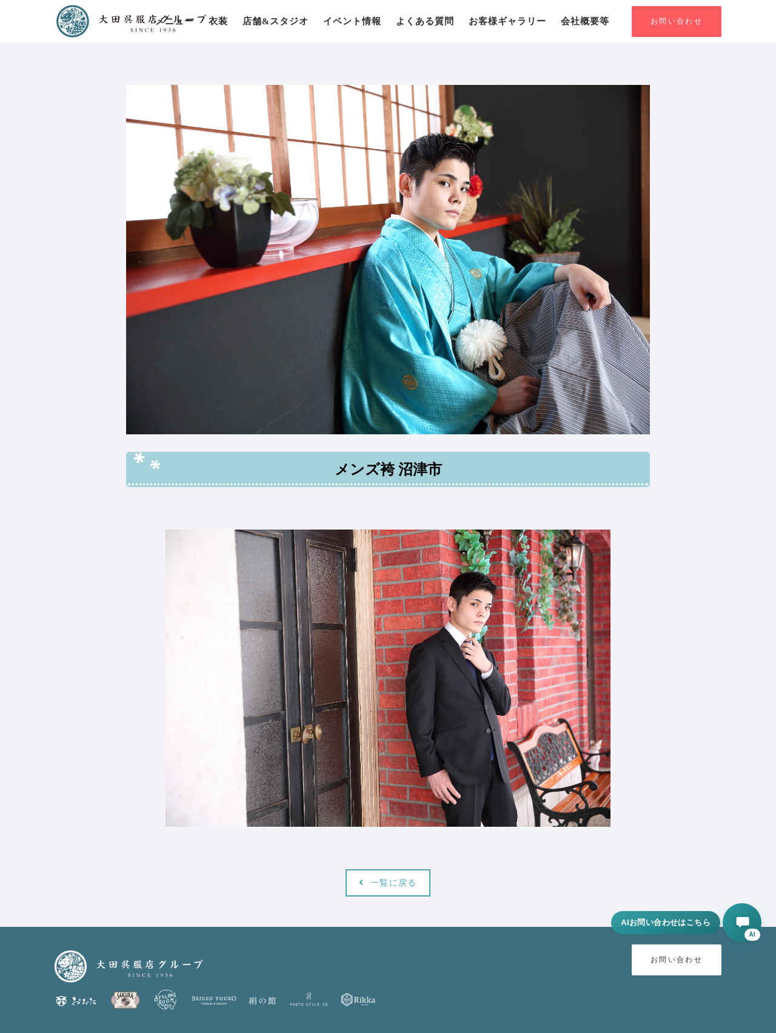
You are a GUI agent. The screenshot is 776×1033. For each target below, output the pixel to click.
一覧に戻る (387, 883)
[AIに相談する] (742, 922)
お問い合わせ (677, 21)
